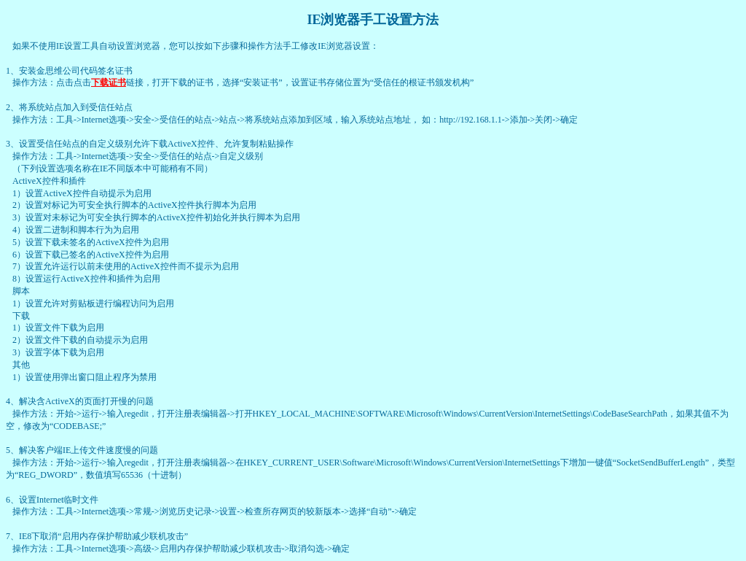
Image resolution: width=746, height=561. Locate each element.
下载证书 (108, 82)
